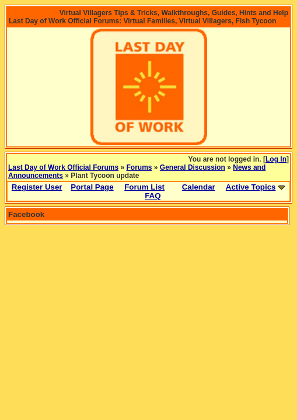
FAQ (152, 195)
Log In (275, 159)
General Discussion (192, 167)
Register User (37, 187)
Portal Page (92, 187)
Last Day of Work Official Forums (63, 167)
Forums (139, 167)
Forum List (144, 187)
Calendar (198, 187)
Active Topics (251, 187)
